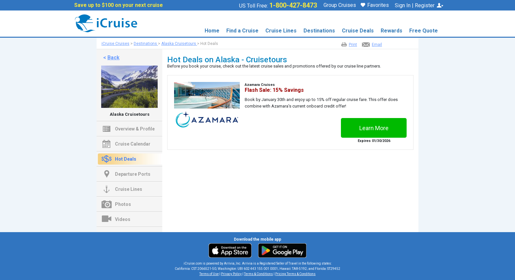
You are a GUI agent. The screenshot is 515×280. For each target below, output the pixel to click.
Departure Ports (132, 174)
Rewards (391, 31)
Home (212, 31)
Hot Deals (125, 159)
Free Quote (423, 31)
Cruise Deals (358, 31)
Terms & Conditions (258, 274)
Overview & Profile (135, 128)
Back (113, 57)
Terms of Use (209, 274)
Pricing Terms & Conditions (295, 274)
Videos (122, 219)
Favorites (375, 6)
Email (377, 44)
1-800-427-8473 (293, 5)
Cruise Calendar (132, 144)
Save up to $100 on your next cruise (118, 5)
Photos (123, 204)
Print (353, 44)
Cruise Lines (281, 31)
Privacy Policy (231, 274)
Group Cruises (340, 5)
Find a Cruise (242, 31)
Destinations (319, 31)
